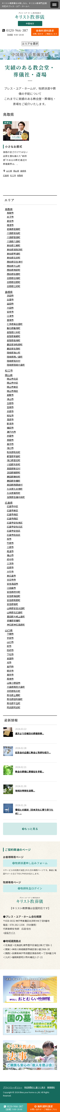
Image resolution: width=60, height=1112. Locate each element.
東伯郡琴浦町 (13, 253)
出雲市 (10, 299)
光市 (9, 662)
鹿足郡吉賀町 (13, 348)
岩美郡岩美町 (13, 229)
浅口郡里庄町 (13, 460)
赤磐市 (10, 435)
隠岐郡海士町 (13, 352)
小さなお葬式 (13, 146)
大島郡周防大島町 (16, 686)
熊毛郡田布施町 (15, 699)
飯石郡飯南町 (13, 328)
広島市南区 (12, 514)
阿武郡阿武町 (13, 707)
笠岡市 (10, 407)
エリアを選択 (30, 43)
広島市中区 (12, 506)
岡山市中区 (12, 382)
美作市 (10, 444)
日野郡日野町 (13, 282)
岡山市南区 (12, 391)
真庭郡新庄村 (13, 468)
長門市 (10, 666)
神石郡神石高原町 (16, 624)
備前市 (10, 427)
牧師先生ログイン (30, 888)
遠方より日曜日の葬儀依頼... (29, 733)
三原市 (10, 547)
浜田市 (10, 295)
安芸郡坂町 (12, 604)
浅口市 (10, 448)
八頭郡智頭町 (13, 237)
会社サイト (9, 932)
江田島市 (11, 588)
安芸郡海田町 (13, 596)
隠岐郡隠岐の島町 (16, 364)
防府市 (10, 650)
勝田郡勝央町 (13, 476)
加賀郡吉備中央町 (16, 497)
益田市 (10, 303)
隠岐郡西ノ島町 (15, 356)
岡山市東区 (12, 386)
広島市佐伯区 (13, 534)
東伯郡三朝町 (13, 245)
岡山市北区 (12, 378)
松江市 (13, 175)
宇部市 (10, 638)
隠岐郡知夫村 (13, 360)
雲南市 (10, 320)
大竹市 (10, 571)
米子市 (10, 216)
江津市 (10, 315)
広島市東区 (12, 510)
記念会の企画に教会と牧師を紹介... (33, 752)
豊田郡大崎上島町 (16, 616)
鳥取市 (10, 212)
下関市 (10, 633)
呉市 (9, 538)
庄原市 (10, 567)
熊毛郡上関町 (13, 695)
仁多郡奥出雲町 (15, 324)
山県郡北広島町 (15, 612)
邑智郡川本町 (13, 332)
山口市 (10, 642)
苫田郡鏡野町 (13, 472)
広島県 (6, 175)
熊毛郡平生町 (13, 703)
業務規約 (51, 1087)
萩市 (9, 646)
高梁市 (10, 419)
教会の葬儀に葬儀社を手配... (29, 771)
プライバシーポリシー (12, 1087)
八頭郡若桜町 (13, 233)
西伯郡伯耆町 (13, 274)
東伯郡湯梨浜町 (15, 249)
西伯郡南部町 (13, 269)
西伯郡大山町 (13, 265)
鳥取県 (20, 175)
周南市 (10, 678)
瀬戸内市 (11, 431)
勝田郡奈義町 (13, 480)
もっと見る (30, 829)
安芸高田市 (12, 583)
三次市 (10, 563)
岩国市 (10, 658)
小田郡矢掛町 (13, 464)
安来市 (10, 311)
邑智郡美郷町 (13, 336)
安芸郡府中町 (13, 591)
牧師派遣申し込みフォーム (30, 863)
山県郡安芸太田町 (16, 608)
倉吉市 (10, 220)
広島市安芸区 (13, 530)
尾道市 (10, 551)
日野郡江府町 (13, 286)
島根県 (23, 170)
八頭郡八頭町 (13, 241)
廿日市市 (11, 579)
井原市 (10, 411)
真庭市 (10, 439)
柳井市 (10, 670)
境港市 (10, 225)
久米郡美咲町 (13, 493)
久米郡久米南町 (15, 488)
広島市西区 (12, 518)
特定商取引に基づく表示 (34, 1087)
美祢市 (10, 674)
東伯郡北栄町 (13, 257)
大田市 (10, 307)
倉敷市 (10, 395)
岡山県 (16, 170)
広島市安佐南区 (15, 522)
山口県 (9, 170)
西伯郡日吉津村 (15, 261)
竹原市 (10, 543)
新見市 (10, 423)
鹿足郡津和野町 (15, 344)
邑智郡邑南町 (13, 340)
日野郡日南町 (13, 278)
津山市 (10, 399)
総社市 (10, 415)
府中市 (10, 559)
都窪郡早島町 (13, 456)
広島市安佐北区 (15, 526)
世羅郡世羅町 (13, 620)
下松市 (10, 654)
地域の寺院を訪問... (25, 790)
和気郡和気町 (13, 452)
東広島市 (11, 575)
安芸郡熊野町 (13, 600)
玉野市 (10, 403)
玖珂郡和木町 (13, 691)
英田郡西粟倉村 (15, 484)
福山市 (10, 555)
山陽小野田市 (13, 682)
